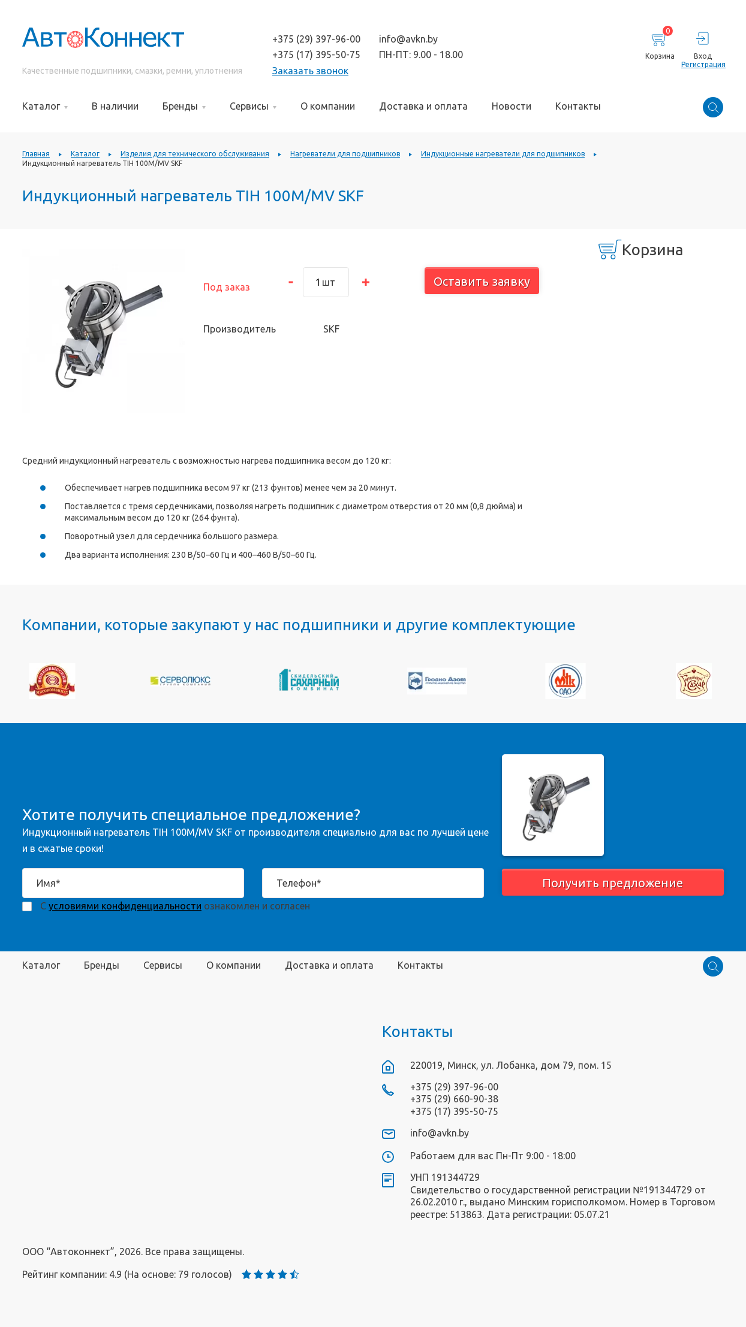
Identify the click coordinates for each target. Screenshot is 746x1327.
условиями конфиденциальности (125, 905)
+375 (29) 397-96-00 (316, 39)
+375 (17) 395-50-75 (316, 54)
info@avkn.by (408, 39)
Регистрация (702, 64)
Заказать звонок (310, 70)
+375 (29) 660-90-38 (454, 1098)
